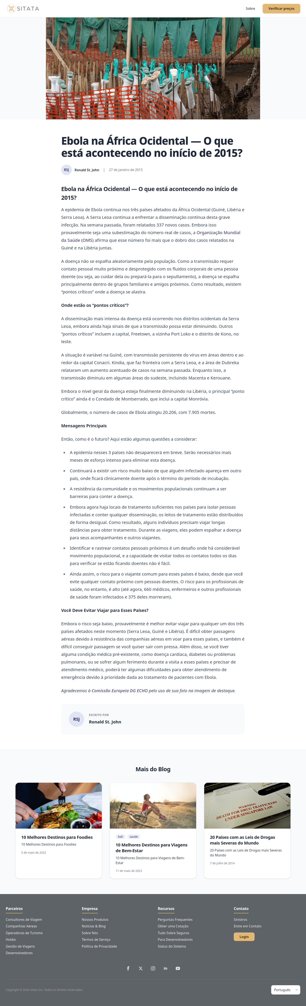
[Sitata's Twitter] (140, 968)
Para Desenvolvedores (175, 939)
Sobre (250, 8)
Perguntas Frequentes (175, 919)
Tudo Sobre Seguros (173, 933)
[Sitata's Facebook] (128, 968)
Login (244, 936)
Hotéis (11, 939)
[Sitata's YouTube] (178, 968)
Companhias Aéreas (21, 926)
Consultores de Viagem (24, 919)
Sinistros (240, 919)
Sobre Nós (90, 933)
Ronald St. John (105, 722)
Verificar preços (281, 8)
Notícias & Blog (94, 926)
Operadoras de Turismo (24, 933)
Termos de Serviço (96, 939)
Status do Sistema (172, 946)
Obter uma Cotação (173, 926)
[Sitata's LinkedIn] (165, 968)
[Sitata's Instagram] (153, 968)
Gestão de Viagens (20, 946)
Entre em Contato (247, 926)
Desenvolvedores (19, 953)
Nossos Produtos (95, 919)
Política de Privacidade (99, 946)
